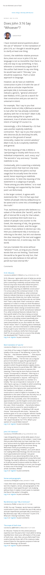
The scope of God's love (12, 525)
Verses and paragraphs (12, 478)
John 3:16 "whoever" (11, 432)
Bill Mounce (10, 3)
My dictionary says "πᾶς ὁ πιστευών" (17, 502)
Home (13, 13)
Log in (6, 337)
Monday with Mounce (27, 13)
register (13, 337)
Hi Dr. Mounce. (9, 273)
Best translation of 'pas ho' (13, 345)
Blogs (18, 13)
